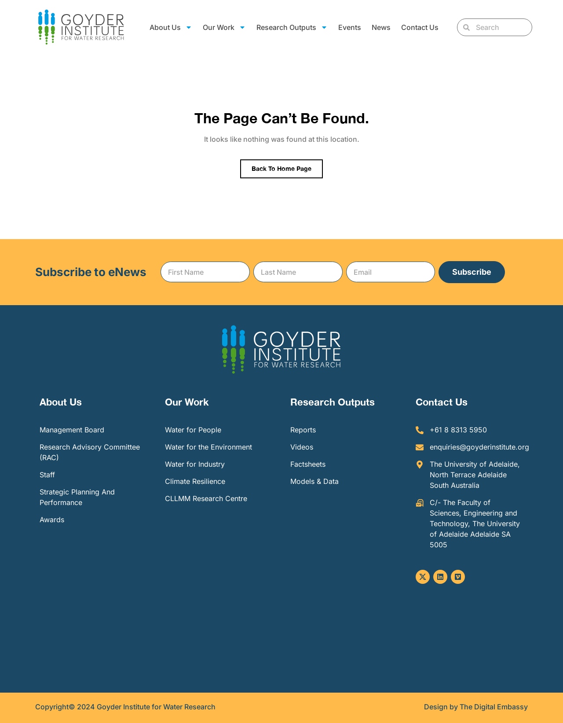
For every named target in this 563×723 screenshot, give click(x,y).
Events (349, 27)
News (381, 27)
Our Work (224, 27)
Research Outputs (292, 27)
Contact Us (420, 27)
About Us (171, 27)
